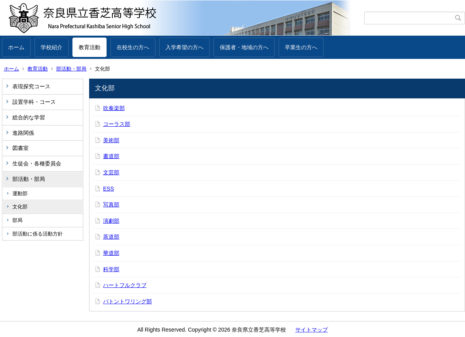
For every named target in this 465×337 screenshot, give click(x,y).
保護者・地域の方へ (244, 47)
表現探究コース (31, 86)
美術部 (111, 140)
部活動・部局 (71, 69)
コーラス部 (116, 124)
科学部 (111, 269)
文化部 (20, 207)
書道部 (111, 156)
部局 (17, 220)
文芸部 (111, 172)
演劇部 (111, 221)
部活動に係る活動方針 (37, 234)
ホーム (16, 47)
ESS (108, 189)
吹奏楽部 (114, 108)
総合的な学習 (28, 117)
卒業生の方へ (301, 47)
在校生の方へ (133, 47)
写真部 (111, 204)
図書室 (20, 148)
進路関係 (23, 133)
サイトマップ (311, 330)
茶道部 (111, 237)
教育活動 (89, 47)
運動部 (20, 193)
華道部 (111, 253)
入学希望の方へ (184, 47)
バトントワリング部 (127, 301)
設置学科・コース (34, 102)
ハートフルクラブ (124, 285)
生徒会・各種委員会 (36, 163)
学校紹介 (51, 47)
